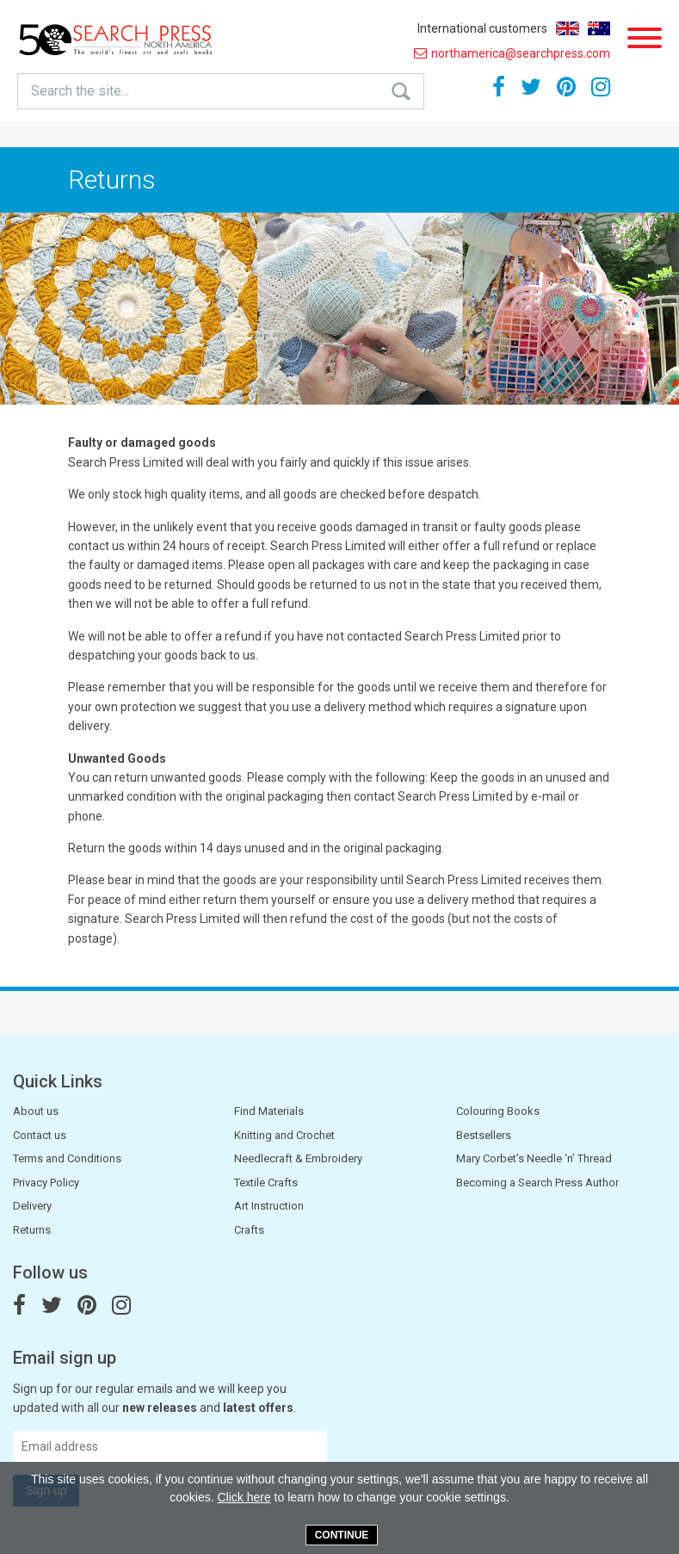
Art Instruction (269, 1205)
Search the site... (80, 91)
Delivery (32, 1205)
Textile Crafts (266, 1182)
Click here (243, 1497)
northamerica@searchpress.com (512, 53)
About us (36, 1111)
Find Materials (269, 1111)
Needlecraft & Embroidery (298, 1158)
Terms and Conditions (67, 1158)
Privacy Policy (46, 1182)
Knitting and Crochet (284, 1135)
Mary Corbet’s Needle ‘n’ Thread (534, 1158)
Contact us (39, 1135)
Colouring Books (498, 1111)
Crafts (249, 1229)
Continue (342, 1535)
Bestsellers (483, 1135)
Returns (32, 1229)
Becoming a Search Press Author (537, 1182)
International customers (482, 28)
